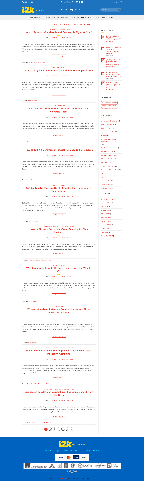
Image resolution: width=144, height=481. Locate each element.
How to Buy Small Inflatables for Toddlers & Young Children (59, 70)
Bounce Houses (59, 306)
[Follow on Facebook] (75, 2)
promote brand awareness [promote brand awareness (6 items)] (109, 105)
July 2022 (104, 232)
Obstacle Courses (59, 106)
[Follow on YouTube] (82, 2)
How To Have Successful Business (59, 29)
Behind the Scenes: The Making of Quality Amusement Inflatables (113, 39)
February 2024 (106, 218)
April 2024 (105, 210)
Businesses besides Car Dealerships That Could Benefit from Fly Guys (59, 393)
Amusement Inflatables (51, 18)
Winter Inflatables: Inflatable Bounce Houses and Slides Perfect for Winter (59, 311)
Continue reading (58, 56)
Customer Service (107, 18)
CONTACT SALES (50, 451)
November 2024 (107, 199)
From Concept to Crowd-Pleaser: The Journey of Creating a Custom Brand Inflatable (113, 86)
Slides (103, 174)
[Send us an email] (79, 2)
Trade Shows (105, 184)
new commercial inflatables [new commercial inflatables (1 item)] (109, 102)
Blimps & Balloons (107, 125)
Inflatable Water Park (108, 155)
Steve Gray (69, 38)
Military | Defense (87, 18)
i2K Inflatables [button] (63, 478)
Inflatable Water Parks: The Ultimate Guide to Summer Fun (113, 74)
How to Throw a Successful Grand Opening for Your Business (58, 231)
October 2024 (106, 203)
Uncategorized (106, 188)
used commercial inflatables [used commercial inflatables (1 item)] (109, 108)
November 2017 (107, 236)
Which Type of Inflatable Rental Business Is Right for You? (59, 32)
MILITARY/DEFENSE (66, 451)
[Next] (71, 429)
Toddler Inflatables (58, 67)
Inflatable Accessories (108, 148)
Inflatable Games (107, 151)
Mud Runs (104, 163)
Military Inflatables (107, 159)
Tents (103, 177)
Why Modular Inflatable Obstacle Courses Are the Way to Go (58, 269)
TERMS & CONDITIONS (92, 451)
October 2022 (106, 225)
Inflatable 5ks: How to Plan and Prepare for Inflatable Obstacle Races (58, 110)
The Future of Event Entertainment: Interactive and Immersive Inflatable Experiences (113, 63)
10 (67, 429)
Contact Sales (35, 18)
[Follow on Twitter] (77, 2)
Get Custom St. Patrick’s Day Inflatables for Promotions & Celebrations (58, 189)
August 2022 (106, 229)
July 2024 (104, 207)
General (58, 147)
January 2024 (106, 221)
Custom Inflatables (58, 185)
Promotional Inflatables (70, 18)
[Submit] (119, 9)
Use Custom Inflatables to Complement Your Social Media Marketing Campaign (58, 352)
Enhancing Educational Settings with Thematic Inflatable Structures (114, 50)
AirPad (97, 18)
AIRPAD (78, 451)
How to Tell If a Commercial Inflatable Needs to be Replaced (59, 150)
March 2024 (105, 214)
